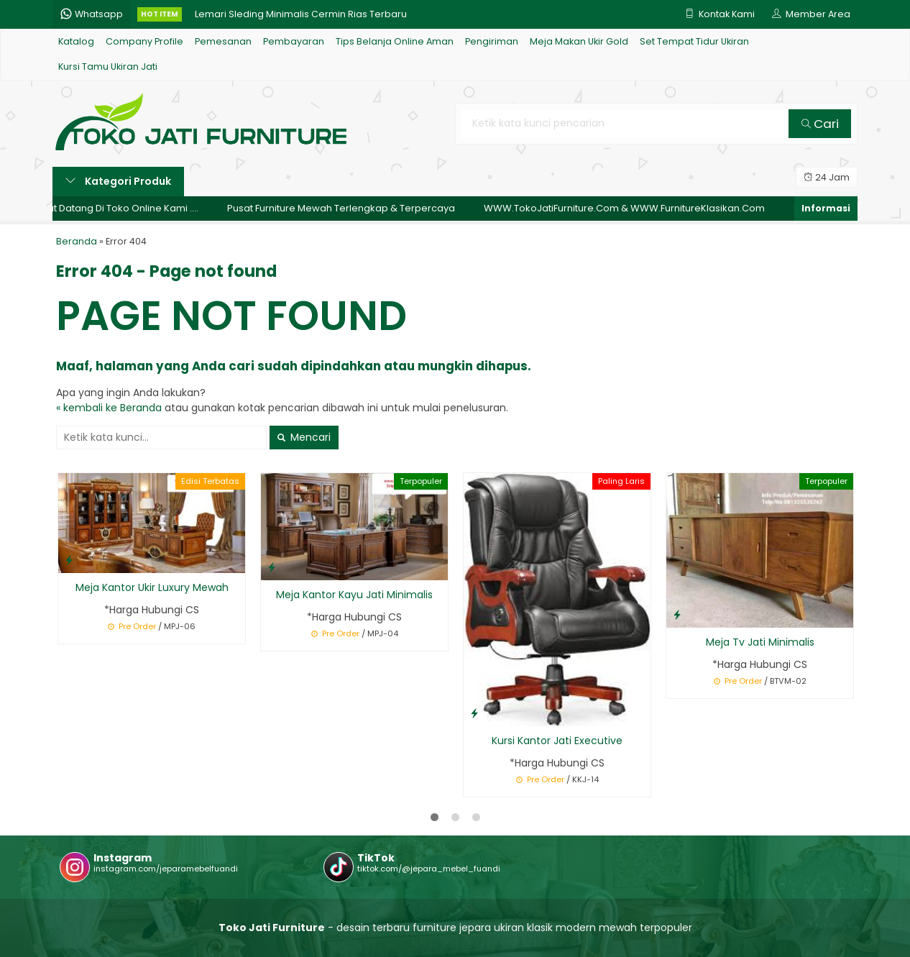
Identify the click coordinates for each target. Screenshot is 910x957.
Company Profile (144, 41)
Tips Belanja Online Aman (395, 41)
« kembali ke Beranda (109, 407)
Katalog (76, 41)
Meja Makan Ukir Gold (579, 41)
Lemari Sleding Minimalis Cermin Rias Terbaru (301, 14)
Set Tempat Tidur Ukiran (694, 41)
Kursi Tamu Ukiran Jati (107, 66)
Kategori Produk (118, 181)
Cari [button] (820, 123)
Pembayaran (293, 41)
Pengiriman (491, 41)
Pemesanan (223, 41)
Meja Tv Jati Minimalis (760, 642)
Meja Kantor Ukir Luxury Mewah (152, 587)
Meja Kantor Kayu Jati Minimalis (354, 594)
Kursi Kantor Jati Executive (557, 740)
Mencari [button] (304, 437)
